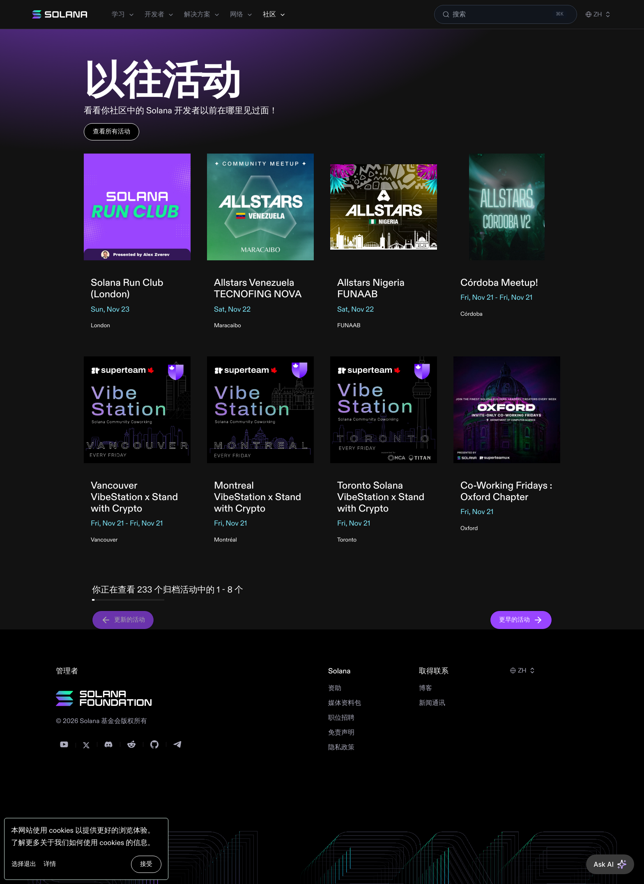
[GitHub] (154, 744)
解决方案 (202, 14)
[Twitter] (86, 745)
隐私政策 (341, 748)
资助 (334, 688)
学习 (123, 14)
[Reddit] (131, 744)
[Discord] (108, 744)
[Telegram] (177, 744)
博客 (425, 688)
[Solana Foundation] (104, 698)
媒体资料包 (344, 703)
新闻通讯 (432, 703)
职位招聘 (341, 718)
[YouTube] (64, 744)
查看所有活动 (111, 131)
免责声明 (341, 733)
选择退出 (24, 864)
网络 (241, 14)
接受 (146, 864)
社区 (274, 14)
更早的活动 (521, 620)
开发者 (159, 14)
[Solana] (59, 14)
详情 (50, 864)
